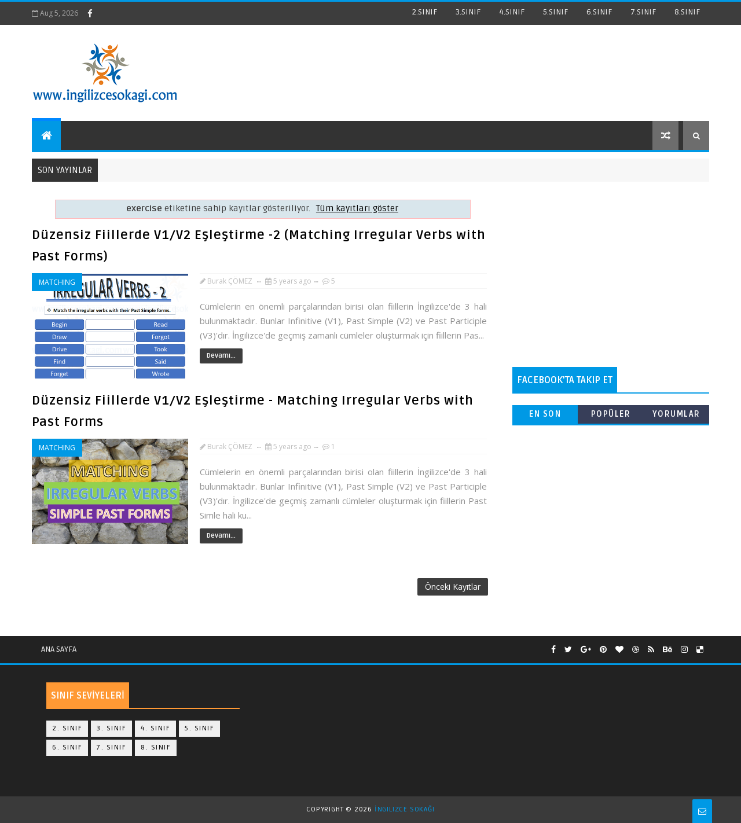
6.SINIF (599, 12)
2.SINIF (424, 12)
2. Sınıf (67, 728)
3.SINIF (468, 12)
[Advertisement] (610, 274)
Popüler (611, 414)
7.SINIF (643, 12)
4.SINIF (511, 12)
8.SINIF (687, 12)
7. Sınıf (111, 747)
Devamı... (221, 355)
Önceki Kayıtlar (452, 586)
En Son (545, 414)
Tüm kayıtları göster (357, 208)
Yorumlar (676, 414)
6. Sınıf (67, 747)
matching (57, 282)
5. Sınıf (199, 728)
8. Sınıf (156, 747)
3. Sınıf (111, 728)
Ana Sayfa (58, 649)
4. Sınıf (155, 728)
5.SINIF (555, 12)
